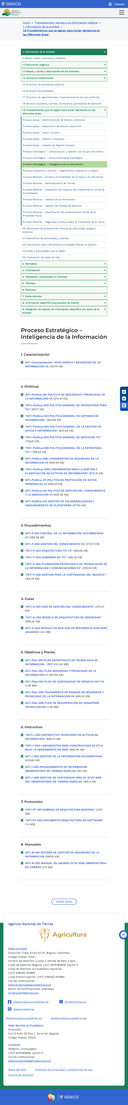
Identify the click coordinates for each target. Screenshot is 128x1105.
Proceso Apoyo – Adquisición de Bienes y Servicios (52, 126)
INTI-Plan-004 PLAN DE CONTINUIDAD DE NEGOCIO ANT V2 (64, 681)
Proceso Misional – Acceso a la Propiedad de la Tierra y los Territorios (63, 177)
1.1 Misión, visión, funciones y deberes (43, 58)
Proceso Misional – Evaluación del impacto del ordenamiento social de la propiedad (63, 191)
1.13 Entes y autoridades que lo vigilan (44, 251)
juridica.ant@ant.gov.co (23, 992)
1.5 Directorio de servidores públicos (43, 84)
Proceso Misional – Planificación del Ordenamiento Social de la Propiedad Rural (59, 214)
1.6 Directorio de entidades (37, 91)
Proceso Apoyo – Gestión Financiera (43, 139)
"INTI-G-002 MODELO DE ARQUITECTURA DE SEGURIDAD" (63, 617)
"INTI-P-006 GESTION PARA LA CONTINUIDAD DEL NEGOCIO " (66, 574)
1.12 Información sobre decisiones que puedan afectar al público (59, 244)
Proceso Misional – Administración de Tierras (49, 183)
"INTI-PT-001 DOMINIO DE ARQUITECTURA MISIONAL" (60, 809)
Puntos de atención (21, 1074)
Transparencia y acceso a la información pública (66, 22)
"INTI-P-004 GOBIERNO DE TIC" (46, 557)
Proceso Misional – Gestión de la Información (49, 199)
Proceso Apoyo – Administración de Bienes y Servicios (54, 120)
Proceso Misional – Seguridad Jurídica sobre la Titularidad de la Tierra (63, 222)
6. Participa (29, 289)
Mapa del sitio (17, 1069)
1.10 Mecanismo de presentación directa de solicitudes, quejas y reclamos (59, 230)
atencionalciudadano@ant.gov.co (29, 984)
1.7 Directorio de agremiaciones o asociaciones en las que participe (61, 97)
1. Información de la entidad (41, 26)
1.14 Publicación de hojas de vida (41, 257)
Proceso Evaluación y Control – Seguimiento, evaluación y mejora (60, 170)
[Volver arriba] (123, 934)
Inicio (26, 22)
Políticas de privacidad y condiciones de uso (64, 1069)
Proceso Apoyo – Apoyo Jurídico (41, 132)
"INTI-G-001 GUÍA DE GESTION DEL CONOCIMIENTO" (59, 606)
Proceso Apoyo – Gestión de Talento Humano (49, 145)
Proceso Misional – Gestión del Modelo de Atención (52, 205)
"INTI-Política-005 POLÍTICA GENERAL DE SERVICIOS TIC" (63, 437)
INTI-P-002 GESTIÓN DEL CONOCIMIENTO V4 (55, 544)
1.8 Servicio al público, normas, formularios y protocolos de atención (61, 103)
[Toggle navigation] (121, 12)
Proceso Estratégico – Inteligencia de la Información (53, 164)
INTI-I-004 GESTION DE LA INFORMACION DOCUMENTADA (63, 756)
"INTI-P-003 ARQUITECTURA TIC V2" (48, 550)
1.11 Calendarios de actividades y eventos (45, 238)
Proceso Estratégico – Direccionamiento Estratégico (53, 158)
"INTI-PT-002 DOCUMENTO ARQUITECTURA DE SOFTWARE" (64, 820)
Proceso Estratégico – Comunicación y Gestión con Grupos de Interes (63, 151)
